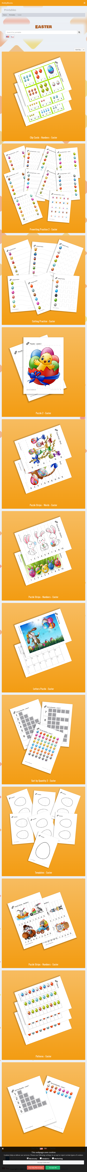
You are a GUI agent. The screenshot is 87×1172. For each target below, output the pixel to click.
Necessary (33, 1159)
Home (5, 15)
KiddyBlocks (7, 3)
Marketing (58, 1159)
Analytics (45, 1159)
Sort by (78, 50)
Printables (12, 15)
